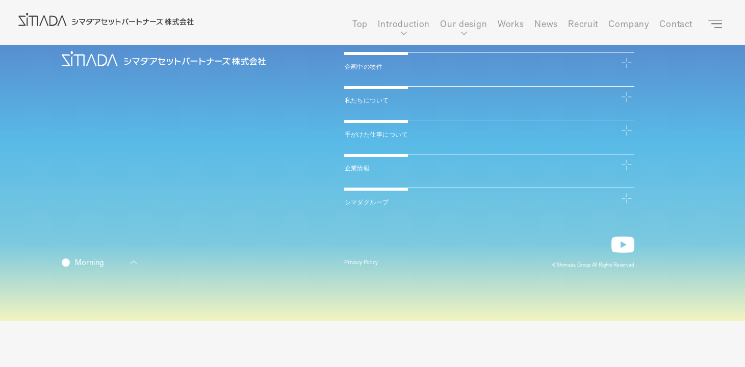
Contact (675, 24)
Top (360, 24)
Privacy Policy (366, 264)
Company (628, 24)
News (546, 24)
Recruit (583, 24)
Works (511, 24)
